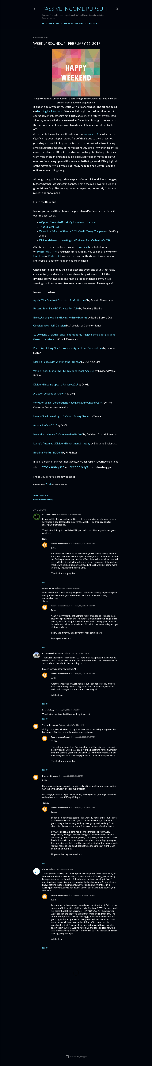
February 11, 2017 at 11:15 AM (76, 653)
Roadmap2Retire (49, 515)
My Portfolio (83, 23)
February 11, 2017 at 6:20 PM (83, 543)
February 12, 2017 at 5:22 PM (71, 776)
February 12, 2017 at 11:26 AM (71, 725)
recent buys (78, 467)
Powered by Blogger (76, 1057)
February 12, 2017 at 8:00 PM (83, 808)
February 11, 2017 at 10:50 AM (67, 588)
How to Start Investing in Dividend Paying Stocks (61, 416)
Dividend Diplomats (50, 776)
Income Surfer (48, 588)
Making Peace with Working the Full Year (57, 361)
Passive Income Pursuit (75, 8)
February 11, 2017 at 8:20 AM (69, 515)
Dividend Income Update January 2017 (55, 384)
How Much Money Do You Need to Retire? (58, 434)
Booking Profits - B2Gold (47, 452)
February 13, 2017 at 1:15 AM (83, 895)
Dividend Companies (61, 23)
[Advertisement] (76, 1019)
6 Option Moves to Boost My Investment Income (67, 222)
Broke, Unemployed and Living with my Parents (60, 317)
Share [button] (35, 495)
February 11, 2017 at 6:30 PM (83, 674)
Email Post (44, 495)
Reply (45, 582)
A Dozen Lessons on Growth (49, 393)
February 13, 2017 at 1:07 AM (61, 869)
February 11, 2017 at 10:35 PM (68, 710)
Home (45, 23)
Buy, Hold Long (48, 710)
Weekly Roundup (46, 499)
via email (84, 247)
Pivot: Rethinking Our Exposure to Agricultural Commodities (68, 348)
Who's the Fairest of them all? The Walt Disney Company (72, 231)
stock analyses (53, 467)
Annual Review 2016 (45, 425)
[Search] (117, 8)
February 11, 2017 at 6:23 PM (83, 606)
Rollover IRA (91, 134)
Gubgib (49, 484)
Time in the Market (50, 725)
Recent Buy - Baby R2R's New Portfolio (56, 308)
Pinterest (53, 256)
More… (96, 23)
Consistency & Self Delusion (49, 325)
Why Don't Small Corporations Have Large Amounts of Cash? (68, 402)
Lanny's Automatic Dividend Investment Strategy (61, 443)
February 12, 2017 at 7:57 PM (83, 737)
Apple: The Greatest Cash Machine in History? (60, 300)
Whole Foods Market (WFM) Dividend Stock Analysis (63, 370)
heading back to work (49, 111)
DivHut (45, 869)
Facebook (39, 256)
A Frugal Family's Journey (52, 653)
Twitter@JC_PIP (46, 251)
